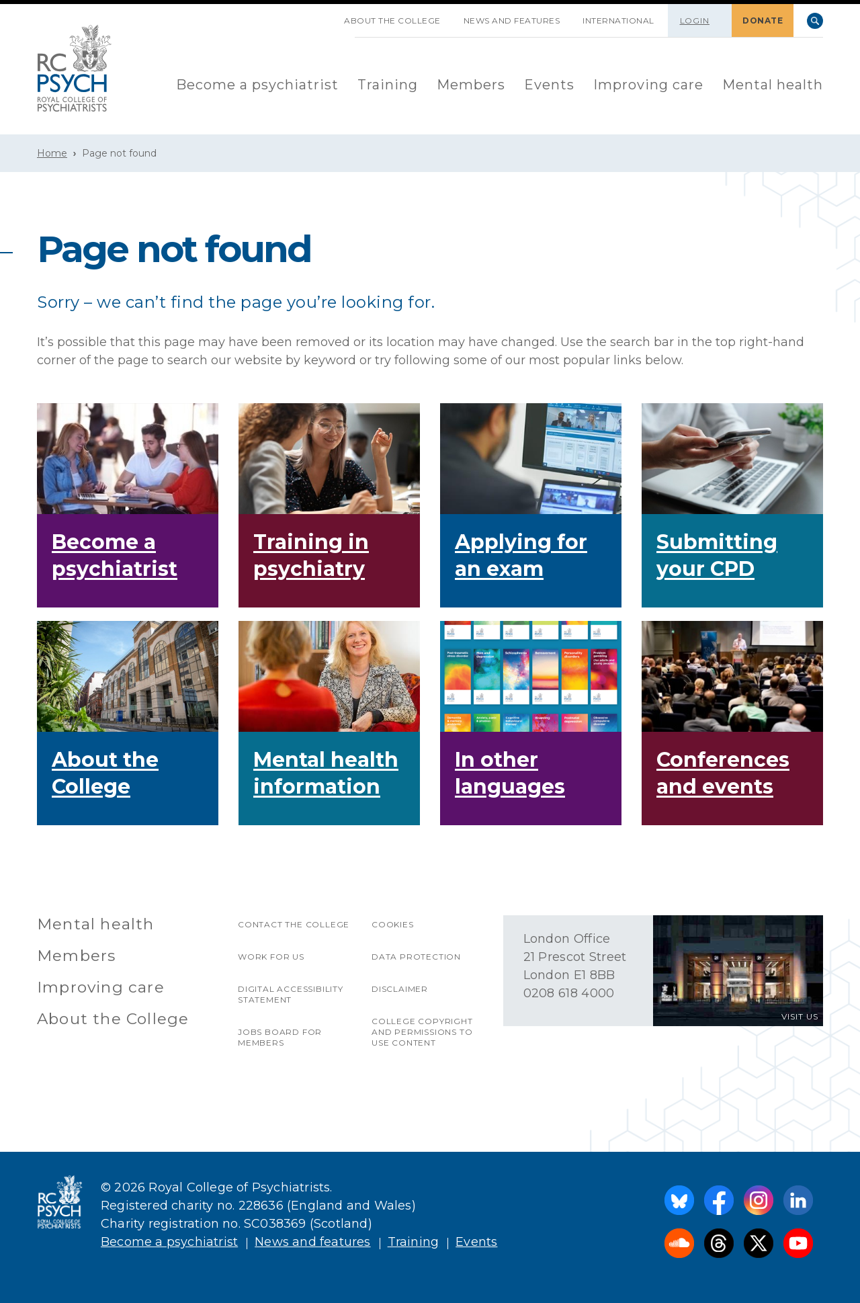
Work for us (271, 957)
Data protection (416, 957)
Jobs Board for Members (280, 1037)
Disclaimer (400, 989)
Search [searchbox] (815, 21)
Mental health (772, 85)
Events (549, 85)
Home (52, 153)
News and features (512, 20)
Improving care (648, 85)
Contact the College (293, 924)
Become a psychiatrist (257, 85)
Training (387, 85)
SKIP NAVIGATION (321, 15)
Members (471, 85)
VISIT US (799, 1016)
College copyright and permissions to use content (422, 1032)
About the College (392, 20)
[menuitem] (257, 85)
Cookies (393, 924)
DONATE (762, 20)
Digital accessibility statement (290, 994)
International (618, 20)
